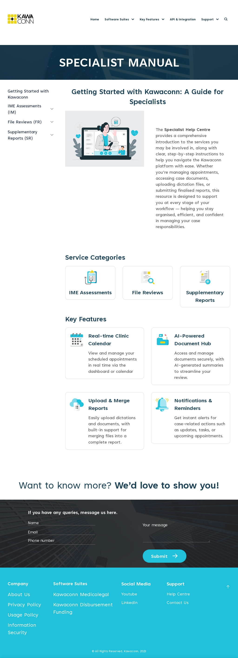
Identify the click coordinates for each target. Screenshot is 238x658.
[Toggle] (51, 109)
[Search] (225, 19)
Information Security (22, 629)
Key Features (152, 19)
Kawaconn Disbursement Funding (83, 609)
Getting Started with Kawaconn (28, 94)
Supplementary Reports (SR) (22, 135)
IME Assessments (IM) (24, 109)
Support (210, 19)
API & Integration (183, 19)
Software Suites (119, 19)
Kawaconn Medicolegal (81, 595)
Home (94, 19)
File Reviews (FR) (25, 122)
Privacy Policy (24, 605)
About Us (19, 595)
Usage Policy (23, 615)
